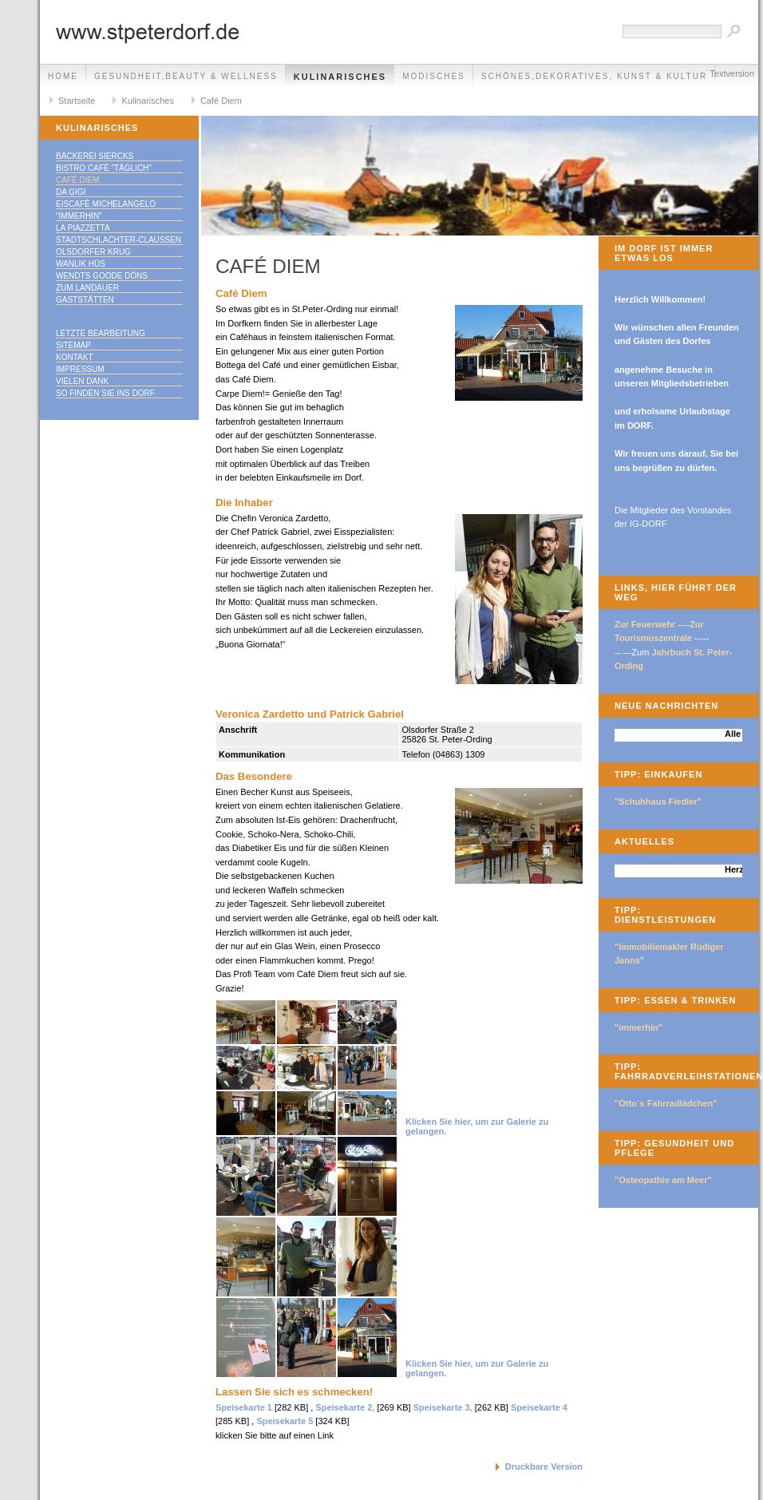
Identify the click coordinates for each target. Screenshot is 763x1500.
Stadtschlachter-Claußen (118, 239)
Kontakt (74, 357)
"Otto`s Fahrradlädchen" (666, 1103)
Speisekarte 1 (243, 1407)
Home (63, 76)
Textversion (732, 73)
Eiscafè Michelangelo (106, 204)
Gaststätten (85, 299)
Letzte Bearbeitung (100, 333)
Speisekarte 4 (539, 1407)
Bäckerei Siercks (94, 156)
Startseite (76, 100)
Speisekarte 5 (284, 1421)
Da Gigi (70, 192)
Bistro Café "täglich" (104, 168)
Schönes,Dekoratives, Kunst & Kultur (594, 76)
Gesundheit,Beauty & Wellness (186, 76)
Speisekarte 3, (442, 1407)
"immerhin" (79, 216)
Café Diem (221, 100)
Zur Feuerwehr (645, 624)
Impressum (80, 369)
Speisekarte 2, (344, 1407)
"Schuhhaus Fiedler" (658, 801)
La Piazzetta (83, 228)
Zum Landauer (87, 287)
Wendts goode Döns (102, 275)
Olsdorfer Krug (93, 251)
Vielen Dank (82, 381)
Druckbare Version (544, 1466)
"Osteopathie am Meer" (663, 1180)
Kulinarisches (340, 76)
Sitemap (73, 345)
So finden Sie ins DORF (105, 393)
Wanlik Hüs (80, 263)
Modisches (433, 76)
